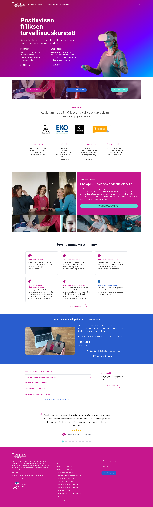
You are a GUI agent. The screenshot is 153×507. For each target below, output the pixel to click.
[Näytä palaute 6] (80, 441)
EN (134, 4)
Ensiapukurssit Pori (63, 490)
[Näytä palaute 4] (73, 441)
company (66, 4)
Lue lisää (26, 65)
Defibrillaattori (61, 496)
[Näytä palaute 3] (70, 441)
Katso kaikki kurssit (76, 306)
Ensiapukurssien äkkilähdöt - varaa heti (70, 493)
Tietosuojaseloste (84, 501)
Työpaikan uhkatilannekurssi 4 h (67, 487)
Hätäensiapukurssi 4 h (87, 328)
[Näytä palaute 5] (76, 441)
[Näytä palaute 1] (63, 441)
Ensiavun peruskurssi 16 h (65, 473)
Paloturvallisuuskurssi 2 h (65, 482)
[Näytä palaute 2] (66, 441)
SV (139, 4)
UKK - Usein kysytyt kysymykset (111, 461)
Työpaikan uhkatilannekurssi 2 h (67, 485)
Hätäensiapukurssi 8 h (64, 470)
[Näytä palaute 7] (83, 441)
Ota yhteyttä (112, 386)
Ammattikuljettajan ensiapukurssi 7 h (69, 476)
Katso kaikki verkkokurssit (110, 351)
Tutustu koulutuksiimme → (109, 206)
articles (57, 4)
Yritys (103, 464)
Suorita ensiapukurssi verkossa (67, 461)
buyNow (91, 351)
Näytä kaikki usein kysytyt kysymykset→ (58, 399)
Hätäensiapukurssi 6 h (64, 467)
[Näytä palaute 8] (87, 441)
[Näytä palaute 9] (90, 441)
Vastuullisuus (106, 467)
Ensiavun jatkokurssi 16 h (65, 479)
